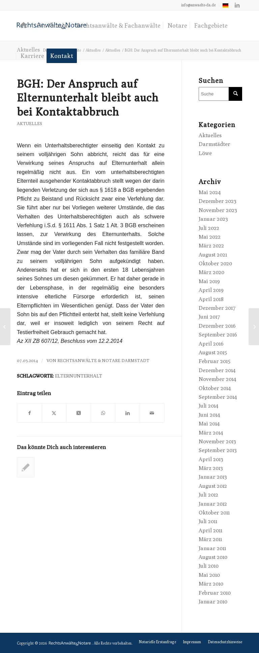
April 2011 (210, 530)
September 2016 (218, 334)
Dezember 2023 (217, 201)
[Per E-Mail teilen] (152, 413)
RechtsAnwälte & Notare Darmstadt (103, 360)
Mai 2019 (209, 281)
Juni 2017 (209, 317)
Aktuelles (29, 123)
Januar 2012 (213, 504)
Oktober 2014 (215, 388)
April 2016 (211, 343)
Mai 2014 (209, 423)
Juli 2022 (209, 228)
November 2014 (217, 379)
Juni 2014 (209, 415)
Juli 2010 (209, 566)
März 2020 (211, 272)
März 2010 (211, 584)
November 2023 (218, 210)
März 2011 (210, 539)
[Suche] (220, 94)
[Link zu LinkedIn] (237, 5)
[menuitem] (198, 5)
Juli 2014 (208, 406)
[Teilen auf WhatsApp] (103, 413)
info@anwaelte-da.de (198, 5)
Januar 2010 (213, 601)
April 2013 (211, 459)
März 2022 (211, 245)
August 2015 (213, 352)
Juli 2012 (208, 495)
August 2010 (213, 557)
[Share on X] (78, 413)
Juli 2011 (208, 521)
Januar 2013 (213, 477)
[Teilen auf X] (54, 413)
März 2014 (211, 432)
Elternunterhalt (78, 376)
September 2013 (218, 450)
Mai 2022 (210, 237)
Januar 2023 (213, 219)
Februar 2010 (215, 593)
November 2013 (217, 441)
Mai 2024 (210, 192)
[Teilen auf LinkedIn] (127, 413)
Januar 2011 (212, 548)
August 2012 (213, 486)
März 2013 (211, 468)
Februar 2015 (214, 361)
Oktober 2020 (215, 263)
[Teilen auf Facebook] (29, 413)
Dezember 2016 (217, 326)
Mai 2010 (209, 575)
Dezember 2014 (217, 370)
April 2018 (211, 299)
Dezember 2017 (217, 308)
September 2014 (218, 397)
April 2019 (211, 290)
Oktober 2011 (214, 512)
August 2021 (213, 254)
